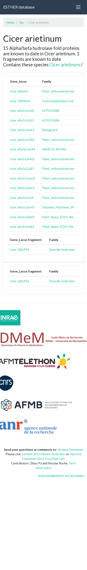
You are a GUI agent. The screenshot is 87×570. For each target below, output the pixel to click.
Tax (21, 22)
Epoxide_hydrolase (62, 249)
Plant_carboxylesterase (58, 91)
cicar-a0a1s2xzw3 (22, 178)
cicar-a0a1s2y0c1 (22, 188)
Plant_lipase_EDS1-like (58, 217)
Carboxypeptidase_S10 (58, 101)
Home (10, 22)
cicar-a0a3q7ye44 (22, 149)
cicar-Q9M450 (20, 101)
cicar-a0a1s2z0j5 (22, 120)
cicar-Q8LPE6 (19, 249)
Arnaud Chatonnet (70, 449)
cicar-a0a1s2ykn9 (22, 217)
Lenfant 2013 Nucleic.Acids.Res (43, 454)
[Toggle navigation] (78, 7)
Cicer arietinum (64, 64)
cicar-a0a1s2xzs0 (22, 110)
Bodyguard (49, 130)
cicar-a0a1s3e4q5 (22, 159)
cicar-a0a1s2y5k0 (22, 139)
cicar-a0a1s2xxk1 (22, 130)
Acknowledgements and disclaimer (61, 475)
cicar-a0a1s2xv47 (22, 207)
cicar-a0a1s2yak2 (22, 226)
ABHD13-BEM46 (54, 149)
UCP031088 (50, 110)
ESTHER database (19, 7)
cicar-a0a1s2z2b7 (22, 168)
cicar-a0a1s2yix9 (22, 197)
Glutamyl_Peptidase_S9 (58, 207)
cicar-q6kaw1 (19, 91)
